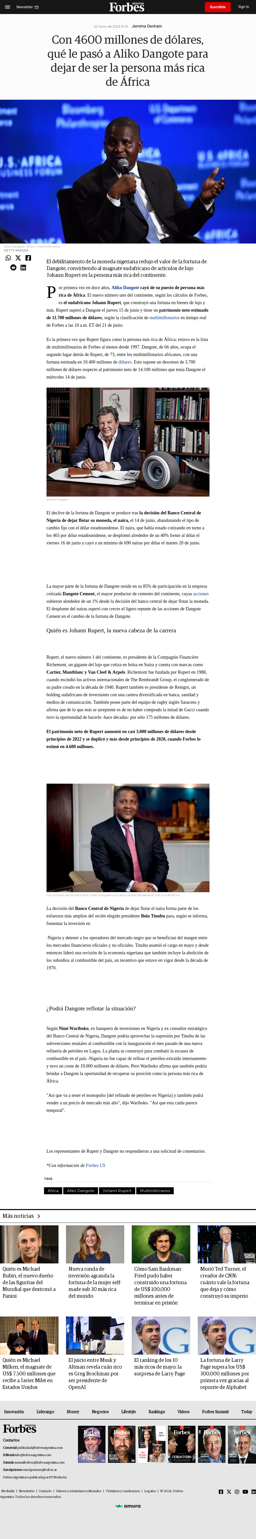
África (53, 1190)
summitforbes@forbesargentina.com (39, 1462)
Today (246, 1412)
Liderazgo (45, 1412)
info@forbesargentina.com (33, 1455)
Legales (150, 1491)
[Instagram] (237, 1492)
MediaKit (7, 1491)
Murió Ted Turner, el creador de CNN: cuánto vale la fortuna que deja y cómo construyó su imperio (224, 1283)
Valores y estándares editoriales (79, 1491)
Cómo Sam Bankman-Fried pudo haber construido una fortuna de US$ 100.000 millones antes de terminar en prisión (160, 1286)
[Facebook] (221, 1492)
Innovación (14, 1412)
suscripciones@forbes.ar (40, 1470)
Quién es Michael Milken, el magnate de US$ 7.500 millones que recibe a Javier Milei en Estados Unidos (29, 1374)
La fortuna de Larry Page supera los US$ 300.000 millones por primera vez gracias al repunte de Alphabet (224, 1374)
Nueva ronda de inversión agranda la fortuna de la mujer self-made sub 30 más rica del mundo (95, 1283)
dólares (125, 362)
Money (73, 1412)
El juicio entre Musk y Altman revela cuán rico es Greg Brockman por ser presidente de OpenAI (95, 1374)
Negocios (100, 1412)
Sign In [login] (243, 7)
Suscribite (218, 7)
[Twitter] (229, 1492)
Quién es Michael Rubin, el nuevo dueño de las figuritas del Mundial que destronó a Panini (29, 1283)
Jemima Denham (147, 26)
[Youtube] (245, 1492)
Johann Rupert (117, 1190)
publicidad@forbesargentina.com (40, 1448)
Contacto (45, 1491)
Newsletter (26, 1491)
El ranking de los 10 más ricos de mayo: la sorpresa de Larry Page (159, 1367)
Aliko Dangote (80, 1190)
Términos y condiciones (123, 1491)
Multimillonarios (155, 1190)
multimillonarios (165, 317)
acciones (201, 593)
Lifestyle (128, 1412)
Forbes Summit (215, 1412)
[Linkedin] (254, 1492)
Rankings (156, 1412)
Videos (184, 1412)
